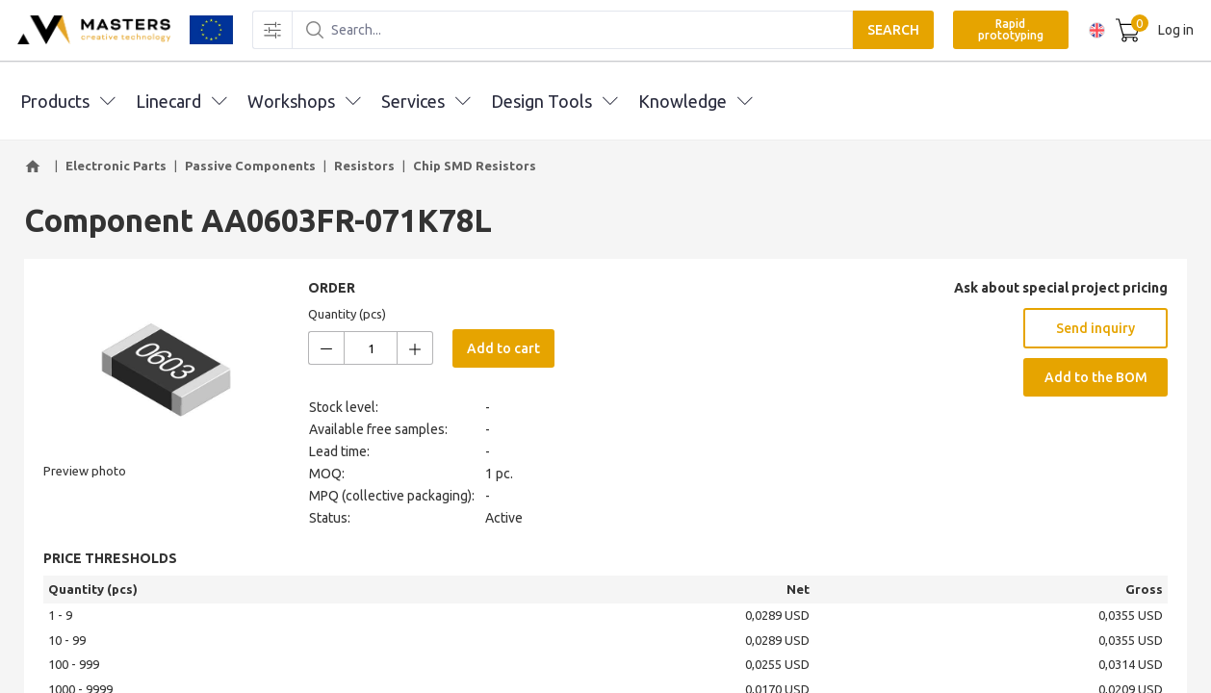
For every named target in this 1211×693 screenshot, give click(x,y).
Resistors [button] (364, 165)
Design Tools (554, 101)
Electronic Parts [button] (116, 165)
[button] (35, 166)
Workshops (303, 101)
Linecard (181, 101)
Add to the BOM (1095, 377)
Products (67, 101)
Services (425, 101)
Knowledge (695, 101)
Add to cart (503, 348)
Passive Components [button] (250, 165)
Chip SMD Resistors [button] (474, 165)
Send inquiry (1095, 328)
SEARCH (890, 30)
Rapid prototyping (1008, 30)
